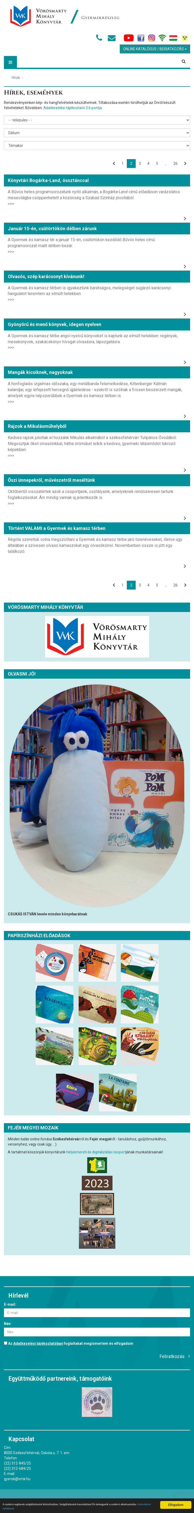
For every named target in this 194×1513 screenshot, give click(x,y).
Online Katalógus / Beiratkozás (155, 49)
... (166, 163)
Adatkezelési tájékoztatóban (38, 1343)
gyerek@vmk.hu (17, 1479)
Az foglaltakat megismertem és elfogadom (68, 1343)
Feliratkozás (172, 1356)
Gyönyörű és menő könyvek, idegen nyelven (54, 324)
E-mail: (10, 1304)
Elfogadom (176, 1501)
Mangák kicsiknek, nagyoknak (40, 372)
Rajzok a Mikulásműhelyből (37, 426)
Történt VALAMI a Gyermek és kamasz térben (56, 528)
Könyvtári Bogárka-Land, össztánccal (48, 180)
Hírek (16, 78)
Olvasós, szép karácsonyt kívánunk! (46, 276)
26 (175, 163)
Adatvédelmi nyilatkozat (44, 1507)
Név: (7, 1324)
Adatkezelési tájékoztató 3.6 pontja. (73, 108)
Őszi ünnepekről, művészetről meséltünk (51, 480)
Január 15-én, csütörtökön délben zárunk (52, 228)
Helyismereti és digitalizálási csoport (96, 1152)
